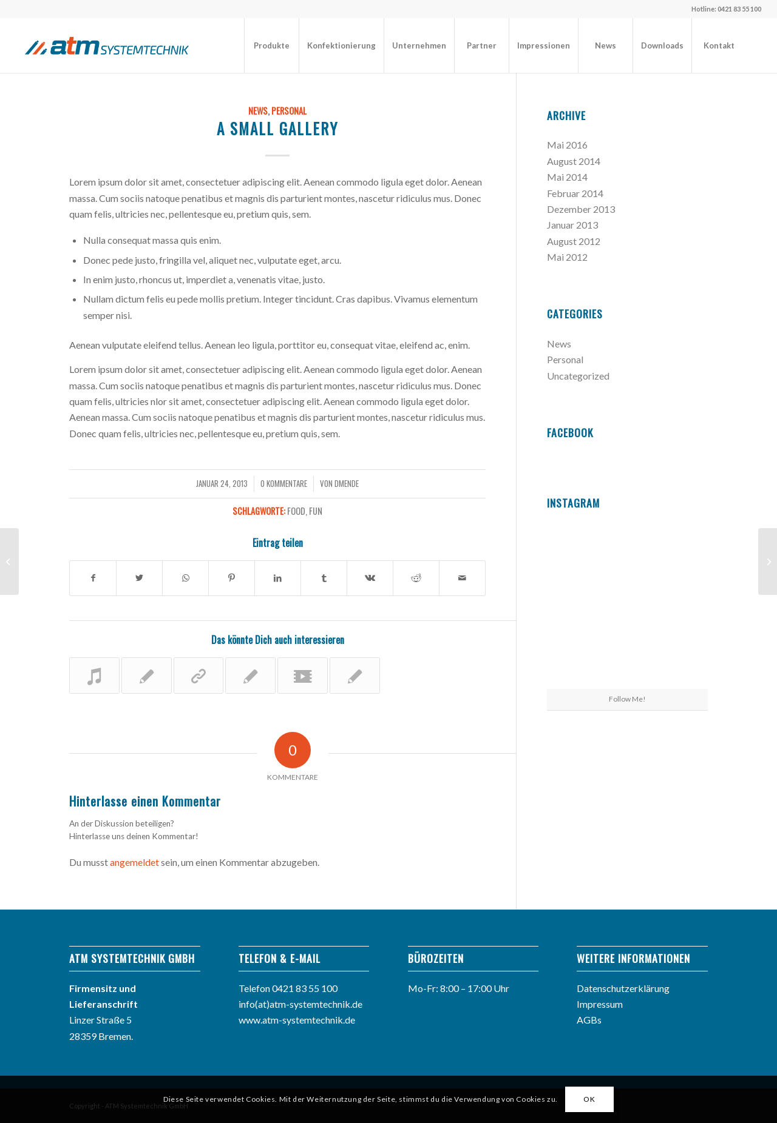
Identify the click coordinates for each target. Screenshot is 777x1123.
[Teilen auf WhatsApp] (185, 578)
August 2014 (573, 161)
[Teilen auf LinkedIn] (277, 578)
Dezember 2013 (581, 209)
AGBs (589, 1019)
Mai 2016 (567, 144)
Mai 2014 (567, 177)
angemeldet (134, 862)
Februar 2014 (575, 193)
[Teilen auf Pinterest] (231, 578)
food (296, 511)
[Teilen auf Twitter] (139, 578)
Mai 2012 (567, 257)
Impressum (600, 1004)
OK (589, 1099)
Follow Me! (627, 698)
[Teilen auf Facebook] (93, 578)
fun (315, 511)
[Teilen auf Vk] (370, 578)
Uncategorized (578, 375)
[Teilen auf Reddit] (416, 578)
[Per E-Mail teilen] (462, 578)
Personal (289, 110)
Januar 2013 (572, 224)
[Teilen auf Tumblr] (324, 578)
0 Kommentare (283, 483)
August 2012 (573, 241)
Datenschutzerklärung (623, 988)
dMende (346, 483)
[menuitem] (271, 45)
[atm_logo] (107, 45)
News (258, 110)
